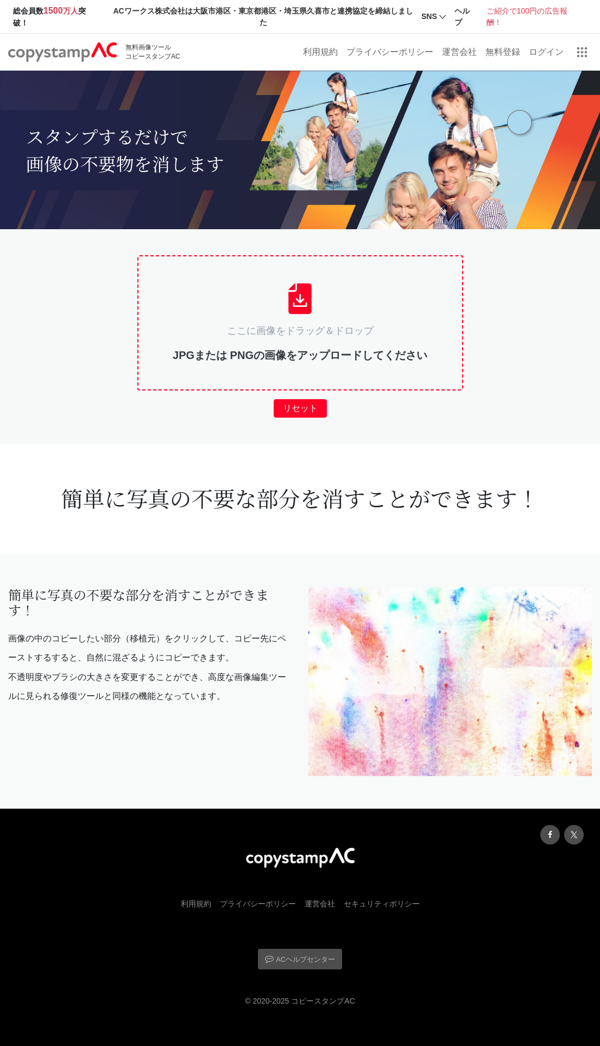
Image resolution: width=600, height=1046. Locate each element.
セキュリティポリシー (382, 903)
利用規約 (320, 51)
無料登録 (502, 51)
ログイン (546, 51)
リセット (300, 408)
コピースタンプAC (323, 1001)
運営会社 (459, 51)
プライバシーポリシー (389, 51)
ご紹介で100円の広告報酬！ (527, 17)
